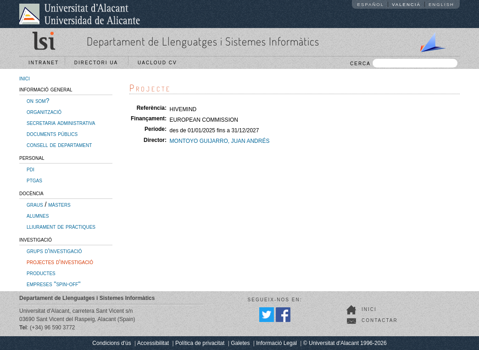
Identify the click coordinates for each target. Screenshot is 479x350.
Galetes (240, 343)
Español (370, 4)
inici (24, 78)
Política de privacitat (199, 343)
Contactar (380, 320)
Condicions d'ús (111, 343)
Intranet (43, 62)
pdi (30, 169)
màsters (59, 204)
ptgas (34, 180)
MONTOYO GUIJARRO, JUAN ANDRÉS (220, 141)
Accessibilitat (153, 343)
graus (35, 204)
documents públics (52, 133)
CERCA (403, 63)
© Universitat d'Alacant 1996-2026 (345, 343)
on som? (38, 100)
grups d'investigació (54, 250)
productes (41, 273)
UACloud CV (159, 62)
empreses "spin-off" (53, 284)
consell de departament (59, 144)
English (441, 4)
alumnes (38, 215)
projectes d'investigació (60, 261)
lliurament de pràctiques (61, 226)
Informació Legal (276, 343)
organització (44, 111)
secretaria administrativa (61, 122)
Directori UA (98, 62)
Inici (369, 309)
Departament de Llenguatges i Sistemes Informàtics (203, 41)
